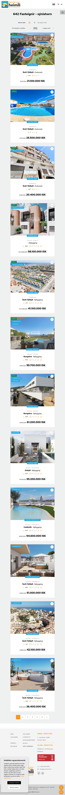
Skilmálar (52, 787)
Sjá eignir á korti (42, 22)
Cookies (30, 789)
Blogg (25, 743)
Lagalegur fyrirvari (44, 787)
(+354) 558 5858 (44, 766)
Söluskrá (26, 734)
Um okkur (13, 746)
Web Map (35, 789)
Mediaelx (37, 792)
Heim (11, 734)
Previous (12, 49)
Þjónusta (26, 737)
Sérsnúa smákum (14, 787)
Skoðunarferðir (29, 740)
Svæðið (13, 743)
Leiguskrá (14, 737)
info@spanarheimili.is (44, 769)
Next (53, 49)
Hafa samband (28, 746)
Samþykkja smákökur (14, 782)
